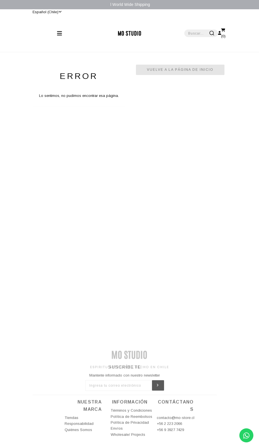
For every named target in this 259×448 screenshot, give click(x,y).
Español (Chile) (47, 12)
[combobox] (201, 33)
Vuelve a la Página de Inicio (180, 70)
